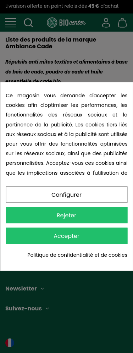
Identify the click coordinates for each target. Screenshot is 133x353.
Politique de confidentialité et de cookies (77, 255)
